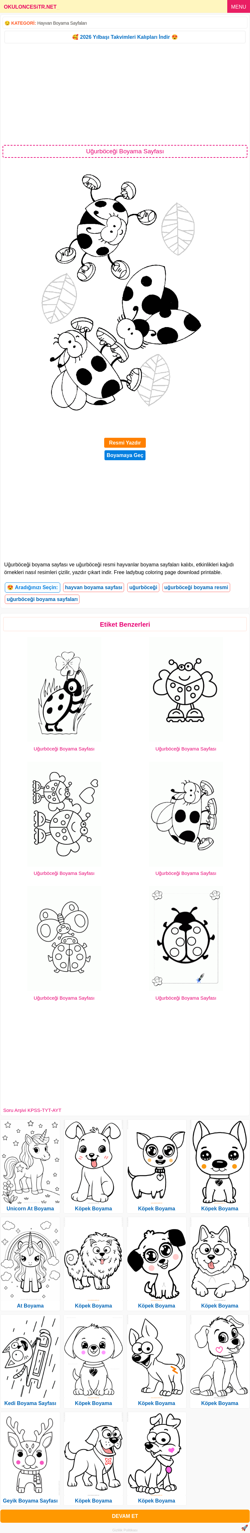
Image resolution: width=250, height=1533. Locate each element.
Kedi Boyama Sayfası (30, 1403)
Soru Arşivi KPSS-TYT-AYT (32, 1110)
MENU (238, 7)
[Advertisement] (125, 94)
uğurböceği (143, 587)
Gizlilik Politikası (125, 1530)
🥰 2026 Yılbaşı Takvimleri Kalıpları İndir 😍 (125, 37)
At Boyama (30, 1306)
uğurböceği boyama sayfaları (42, 599)
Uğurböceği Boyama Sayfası (64, 748)
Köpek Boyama (93, 1208)
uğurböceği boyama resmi (196, 587)
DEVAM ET (125, 1516)
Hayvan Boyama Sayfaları (62, 23)
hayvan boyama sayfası (93, 587)
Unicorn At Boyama (30, 1208)
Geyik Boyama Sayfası (30, 1500)
